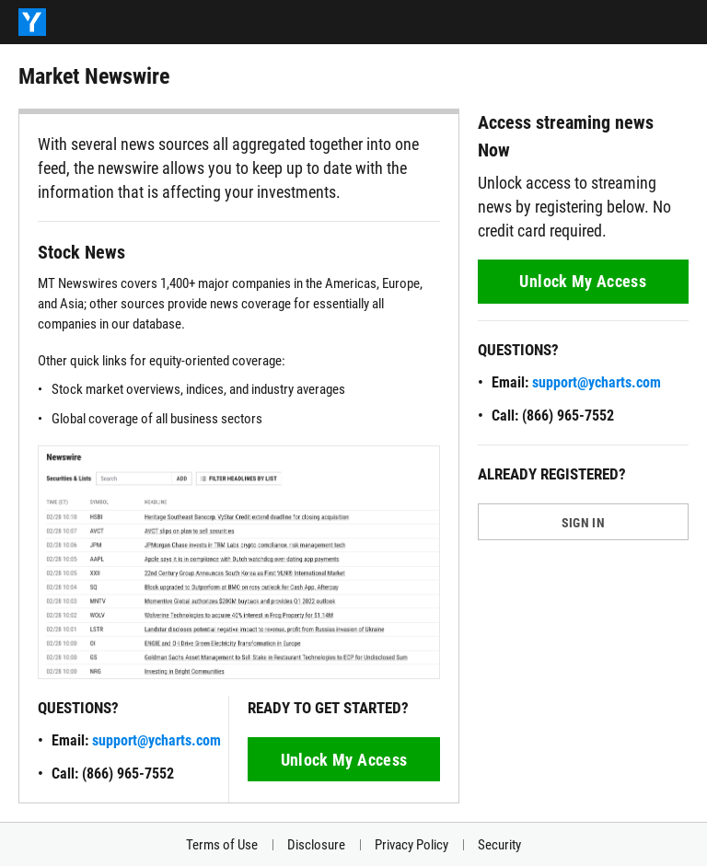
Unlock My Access (344, 759)
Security (499, 845)
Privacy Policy (411, 845)
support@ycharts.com (156, 740)
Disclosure (316, 845)
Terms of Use (222, 845)
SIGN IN (583, 522)
